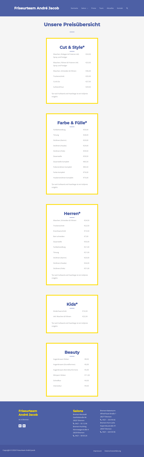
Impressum (97, 451)
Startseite (74, 8)
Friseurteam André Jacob (36, 8)
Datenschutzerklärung (113, 451)
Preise (93, 8)
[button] (127, 8)
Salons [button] (83, 8)
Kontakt (120, 8)
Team (101, 8)
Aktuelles (110, 8)
